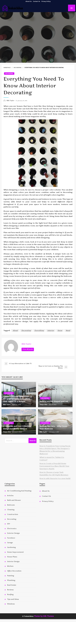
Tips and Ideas (13, 599)
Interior (50, 330)
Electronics (11, 528)
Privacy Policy (46, 1)
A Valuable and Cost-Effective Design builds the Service (17, 427)
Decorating (17, 67)
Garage (10, 543)
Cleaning (10, 510)
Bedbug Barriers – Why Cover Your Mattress (53, 427)
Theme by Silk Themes (44, 616)
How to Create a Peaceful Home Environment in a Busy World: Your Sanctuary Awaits (54, 466)
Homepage (7, 67)
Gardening (11, 547)
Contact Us (36, 1)
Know (60, 330)
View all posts (28, 349)
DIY (8, 524)
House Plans (12, 557)
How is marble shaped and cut (54, 401)
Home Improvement (15, 552)
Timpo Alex (44, 404)
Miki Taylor (11, 100)
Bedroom (11, 505)
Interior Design (13, 561)
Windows (11, 604)
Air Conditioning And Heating (19, 491)
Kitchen (10, 566)
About (15, 330)
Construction (12, 514)
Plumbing (11, 580)
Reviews (10, 590)
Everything (39, 330)
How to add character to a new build (55, 478)
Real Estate (11, 585)
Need (68, 330)
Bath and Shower (14, 500)
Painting (10, 576)
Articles (10, 495)
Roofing (10, 594)
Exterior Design (13, 533)
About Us (29, 1)
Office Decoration (14, 571)
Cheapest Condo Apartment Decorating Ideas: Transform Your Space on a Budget (16, 398)
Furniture (11, 538)
